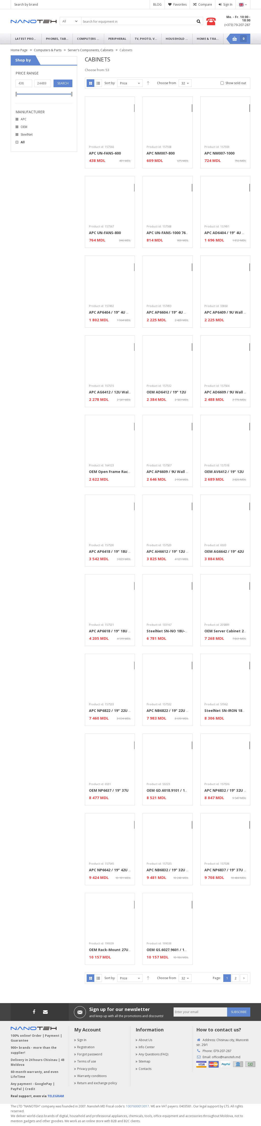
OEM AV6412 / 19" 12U (224, 471)
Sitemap (143, 1061)
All (23, 142)
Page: (217, 978)
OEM (24, 127)
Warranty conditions (90, 1076)
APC (24, 119)
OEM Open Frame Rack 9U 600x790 (120, 471)
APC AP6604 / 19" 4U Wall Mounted (178, 312)
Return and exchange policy (95, 1083)
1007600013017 (137, 1106)
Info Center (145, 1047)
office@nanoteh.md (226, 1057)
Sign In (227, 4)
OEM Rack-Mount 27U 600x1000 (117, 949)
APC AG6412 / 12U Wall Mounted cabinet (125, 392)
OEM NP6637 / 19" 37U (108, 790)
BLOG (157, 4)
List (98, 83)
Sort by (110, 83)
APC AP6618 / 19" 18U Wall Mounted (121, 631)
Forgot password (88, 1054)
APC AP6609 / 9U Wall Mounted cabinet (182, 471)
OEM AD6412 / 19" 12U (166, 392)
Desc (148, 83)
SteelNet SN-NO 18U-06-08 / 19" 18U (179, 631)
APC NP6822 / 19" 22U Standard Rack (122, 710)
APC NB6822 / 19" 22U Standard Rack (180, 710)
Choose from (166, 83)
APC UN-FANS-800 (105, 232)
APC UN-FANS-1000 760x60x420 (174, 232)
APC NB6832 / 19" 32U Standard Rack (180, 869)
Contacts (143, 1069)
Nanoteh (34, 21)
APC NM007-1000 (219, 153)
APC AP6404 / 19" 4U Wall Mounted (120, 312)
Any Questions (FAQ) (152, 1054)
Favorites (180, 4)
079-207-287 (222, 1051)
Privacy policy (85, 1069)
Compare (205, 4)
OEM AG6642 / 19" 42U (224, 551)
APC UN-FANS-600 (105, 153)
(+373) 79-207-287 (237, 25)
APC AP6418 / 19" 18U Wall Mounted (121, 551)
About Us (144, 1040)
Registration (84, 1047)
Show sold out (236, 83)
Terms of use (85, 1061)
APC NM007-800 (161, 153)
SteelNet (27, 134)
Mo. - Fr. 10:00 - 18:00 (238, 18)
